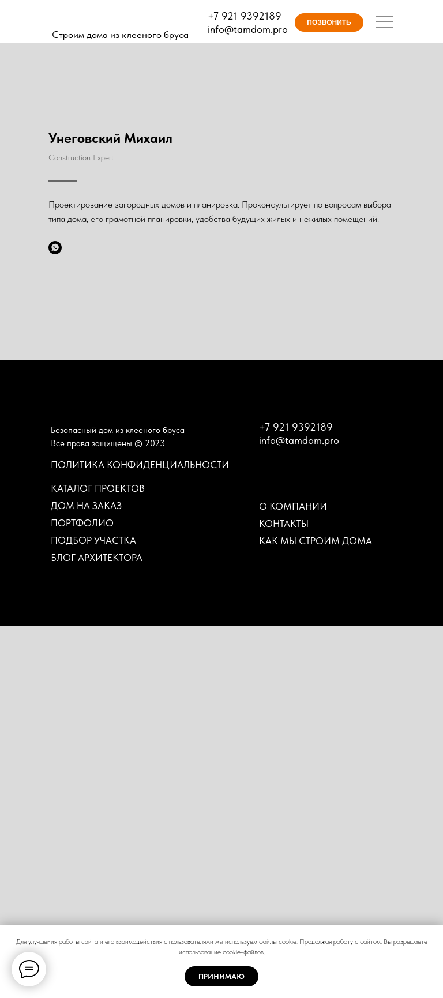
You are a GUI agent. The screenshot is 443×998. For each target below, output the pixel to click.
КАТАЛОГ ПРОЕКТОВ (98, 861)
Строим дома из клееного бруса (120, 34)
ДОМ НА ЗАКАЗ (86, 878)
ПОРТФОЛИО (82, 895)
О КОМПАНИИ (293, 878)
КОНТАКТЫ (284, 896)
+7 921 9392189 (244, 16)
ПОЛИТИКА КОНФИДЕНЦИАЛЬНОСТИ (140, 837)
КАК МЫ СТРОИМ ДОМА (315, 913)
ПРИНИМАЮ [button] (221, 976)
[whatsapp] (55, 247)
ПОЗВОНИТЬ (329, 22)
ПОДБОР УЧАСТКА (93, 912)
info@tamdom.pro (248, 29)
